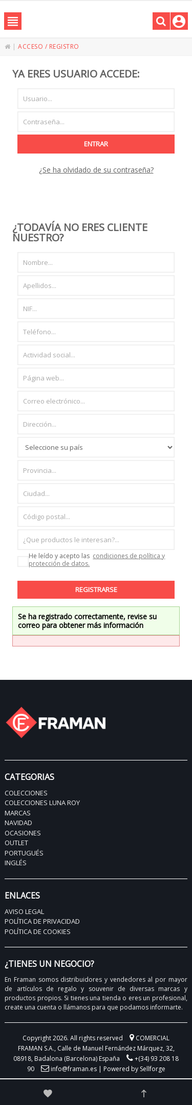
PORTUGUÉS (24, 853)
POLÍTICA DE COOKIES (38, 931)
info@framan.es (74, 1068)
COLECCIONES (26, 792)
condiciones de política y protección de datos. (97, 559)
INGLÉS (16, 862)
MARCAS (18, 812)
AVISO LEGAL (24, 911)
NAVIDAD (18, 822)
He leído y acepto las (91, 560)
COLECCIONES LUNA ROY (42, 802)
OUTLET (16, 842)
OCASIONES (23, 832)
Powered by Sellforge (134, 1068)
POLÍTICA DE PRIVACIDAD (42, 921)
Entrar (96, 143)
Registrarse (96, 589)
